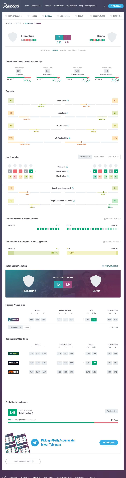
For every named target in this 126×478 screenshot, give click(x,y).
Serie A (18, 23)
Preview (52, 50)
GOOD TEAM (41, 107)
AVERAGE (36, 132)
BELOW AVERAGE (25, 145)
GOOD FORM (102, 119)
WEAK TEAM (86, 107)
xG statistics (39, 50)
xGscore (8, 23)
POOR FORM (27, 119)
